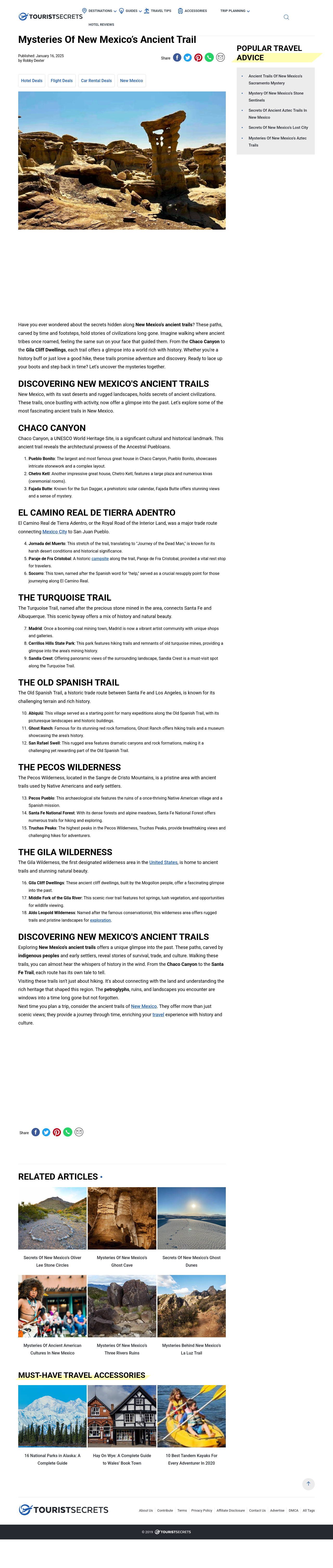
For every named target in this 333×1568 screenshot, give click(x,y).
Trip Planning (246, 9)
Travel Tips (174, 9)
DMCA (293, 1510)
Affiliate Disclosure (231, 1510)
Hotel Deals (31, 80)
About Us (146, 1510)
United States (163, 862)
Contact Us (257, 1510)
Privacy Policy (201, 1510)
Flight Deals (62, 80)
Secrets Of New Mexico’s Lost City (278, 127)
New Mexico (131, 80)
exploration (100, 920)
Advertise (277, 1510)
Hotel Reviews (285, 9)
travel (158, 1014)
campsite (100, 558)
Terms (182, 1510)
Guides (145, 9)
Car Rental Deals (96, 80)
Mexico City (54, 531)
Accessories (209, 9)
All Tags (309, 1510)
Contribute (165, 1510)
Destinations (114, 9)
